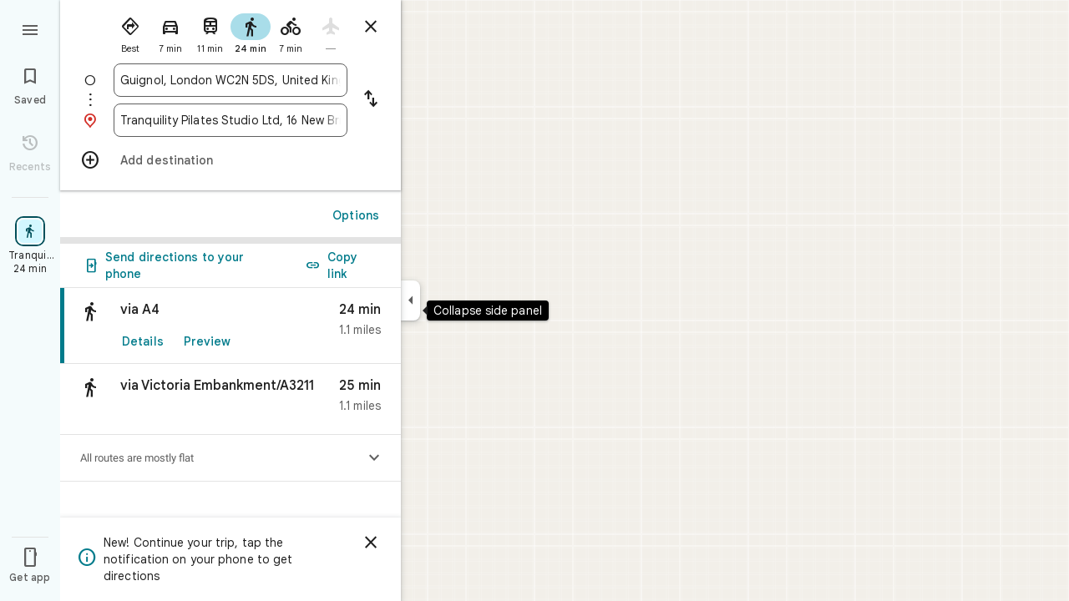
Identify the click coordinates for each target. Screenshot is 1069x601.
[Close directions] (370, 27)
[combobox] (230, 80)
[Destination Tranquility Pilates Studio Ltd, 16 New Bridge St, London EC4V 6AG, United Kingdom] (230, 120)
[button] (230, 399)
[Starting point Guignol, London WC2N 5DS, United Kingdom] (230, 80)
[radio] (130, 31)
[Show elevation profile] (374, 458)
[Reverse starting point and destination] (370, 100)
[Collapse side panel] (410, 300)
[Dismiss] (371, 543)
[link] (230, 326)
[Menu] (30, 28)
